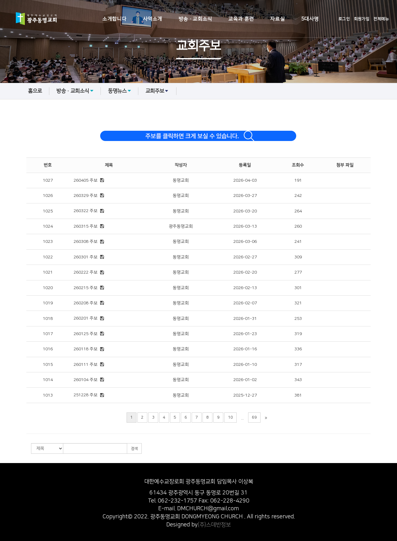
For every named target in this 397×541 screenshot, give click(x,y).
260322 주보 (86, 210)
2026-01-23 (245, 333)
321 (298, 303)
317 (298, 364)
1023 (48, 241)
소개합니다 (114, 19)
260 (298, 226)
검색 (134, 449)
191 (298, 180)
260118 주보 (86, 349)
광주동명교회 (181, 226)
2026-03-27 (245, 195)
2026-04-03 (245, 180)
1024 (48, 226)
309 (298, 257)
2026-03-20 (245, 211)
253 (298, 318)
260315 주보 (86, 226)
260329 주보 (86, 195)
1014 (48, 379)
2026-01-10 (245, 364)
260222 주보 (86, 272)
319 (298, 333)
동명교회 (181, 180)
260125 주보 (86, 333)
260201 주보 (86, 318)
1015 (48, 364)
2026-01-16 (245, 349)
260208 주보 (86, 303)
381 (298, 395)
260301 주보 (86, 257)
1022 (48, 257)
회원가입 (361, 19)
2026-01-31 (245, 318)
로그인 (344, 19)
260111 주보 (86, 364)
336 (298, 349)
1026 (48, 195)
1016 (48, 349)
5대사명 (310, 19)
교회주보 (157, 91)
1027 (48, 180)
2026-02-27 (245, 257)
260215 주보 (86, 287)
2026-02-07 (245, 303)
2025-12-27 (245, 395)
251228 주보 (86, 395)
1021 (48, 272)
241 (298, 241)
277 (298, 272)
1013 (48, 395)
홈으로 (35, 91)
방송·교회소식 (195, 19)
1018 (48, 318)
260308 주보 (86, 241)
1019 (48, 303)
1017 (48, 333)
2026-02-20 (245, 272)
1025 (48, 211)
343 (298, 379)
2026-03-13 (245, 226)
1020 (48, 287)
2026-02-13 (245, 287)
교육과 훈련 (241, 19)
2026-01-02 (245, 379)
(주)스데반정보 (214, 525)
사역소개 (152, 19)
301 (298, 287)
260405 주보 (86, 180)
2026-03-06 (245, 241)
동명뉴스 (119, 91)
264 (298, 211)
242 (298, 195)
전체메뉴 (381, 19)
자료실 (277, 19)
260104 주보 (86, 379)
